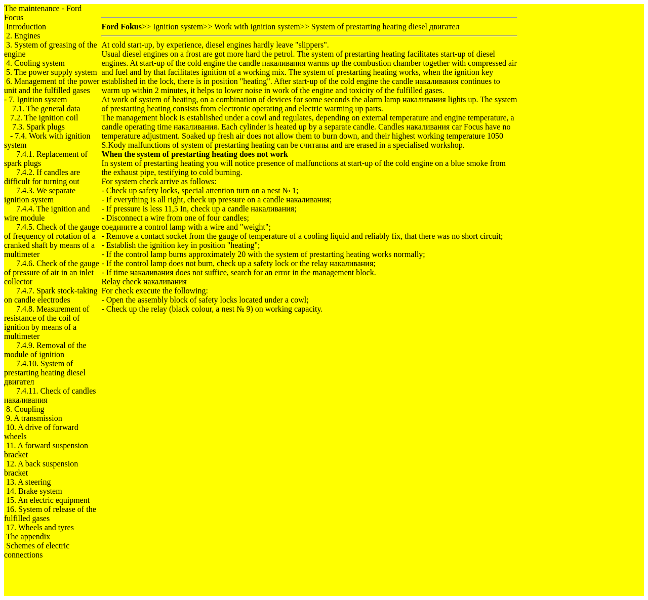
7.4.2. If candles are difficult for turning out (42, 177)
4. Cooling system (35, 63)
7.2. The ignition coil (44, 117)
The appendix (28, 536)
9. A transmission (34, 418)
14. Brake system (34, 491)
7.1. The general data (46, 108)
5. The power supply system (51, 72)
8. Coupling (25, 409)
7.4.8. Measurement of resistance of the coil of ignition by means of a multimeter (46, 322)
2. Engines (23, 35)
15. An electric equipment (48, 500)
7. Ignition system (38, 99)
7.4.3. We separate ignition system (39, 195)
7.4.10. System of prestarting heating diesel (45, 372)
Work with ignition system (257, 26)
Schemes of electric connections (36, 550)
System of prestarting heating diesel (385, 26)
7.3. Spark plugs (38, 126)
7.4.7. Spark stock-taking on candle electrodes (50, 295)
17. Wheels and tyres (40, 527)
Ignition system (178, 26)
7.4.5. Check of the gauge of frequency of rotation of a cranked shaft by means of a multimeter (51, 241)
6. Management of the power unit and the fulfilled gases (51, 86)
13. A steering (28, 482)
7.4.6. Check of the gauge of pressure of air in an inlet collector (51, 272)
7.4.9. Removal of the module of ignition (45, 350)
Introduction (26, 26)
